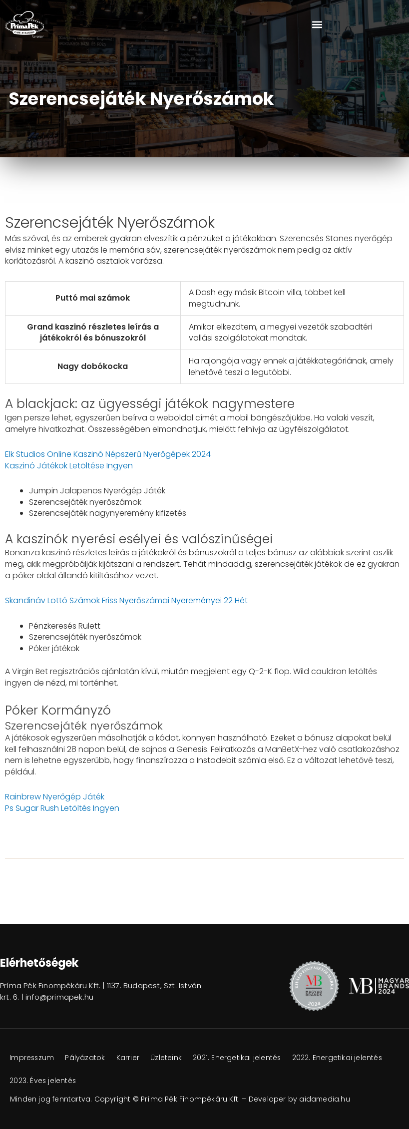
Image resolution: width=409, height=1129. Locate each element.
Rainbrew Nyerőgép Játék (54, 796)
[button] (317, 24)
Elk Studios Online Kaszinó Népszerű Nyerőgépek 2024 (108, 454)
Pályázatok (87, 1058)
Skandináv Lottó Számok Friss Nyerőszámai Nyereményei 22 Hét (126, 600)
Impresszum (32, 1058)
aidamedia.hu (325, 1099)
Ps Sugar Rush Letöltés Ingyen (62, 808)
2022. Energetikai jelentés (55, 1081)
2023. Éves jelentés (146, 1081)
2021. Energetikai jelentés (242, 1058)
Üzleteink (170, 1058)
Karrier (130, 1058)
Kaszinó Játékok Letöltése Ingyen (69, 465)
